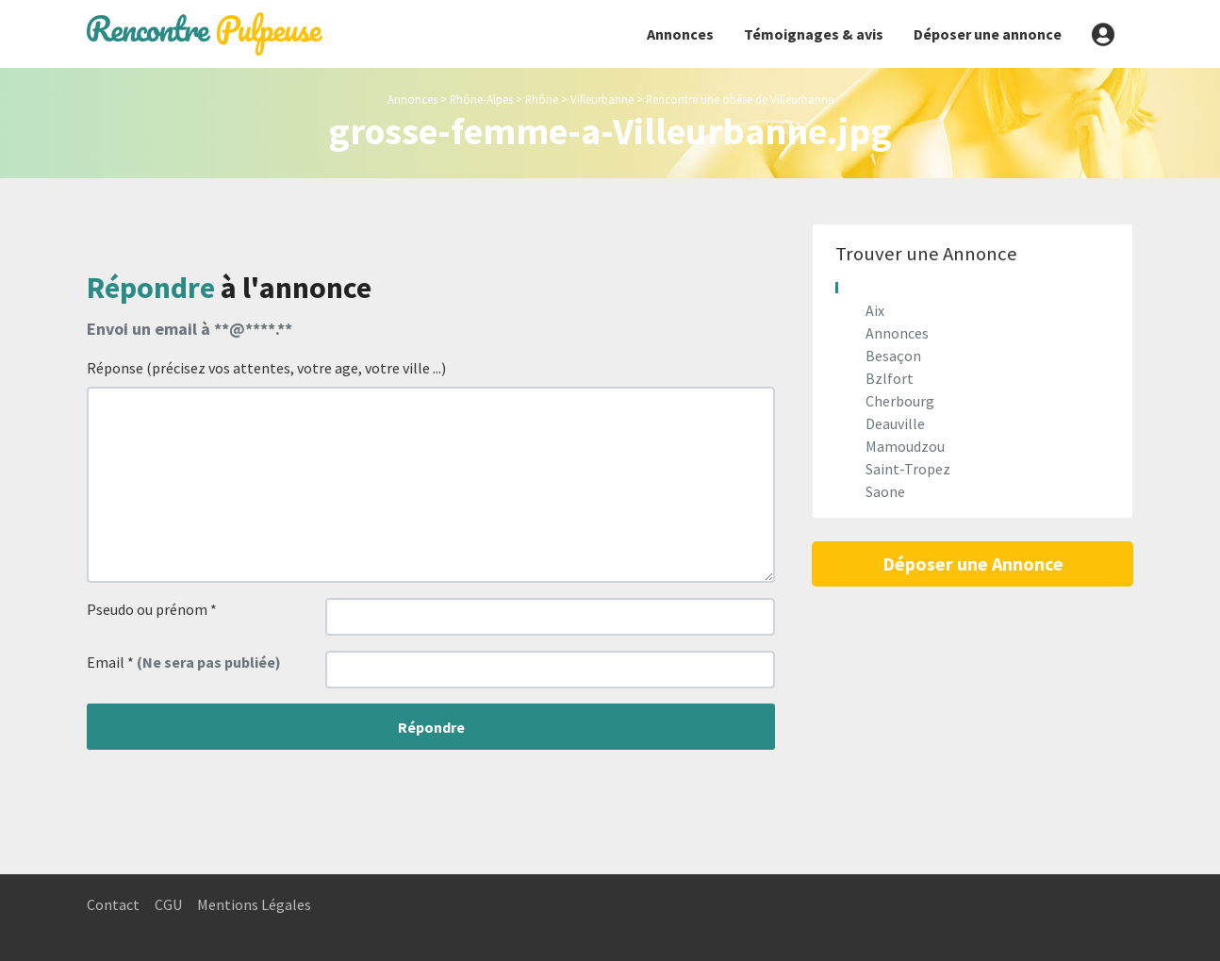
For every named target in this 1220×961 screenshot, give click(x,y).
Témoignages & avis (813, 34)
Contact (113, 904)
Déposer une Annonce (972, 563)
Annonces (680, 34)
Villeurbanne (602, 99)
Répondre (431, 727)
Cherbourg (900, 400)
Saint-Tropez (908, 468)
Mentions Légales (254, 904)
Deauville (895, 423)
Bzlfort (890, 378)
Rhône (541, 99)
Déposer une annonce (988, 34)
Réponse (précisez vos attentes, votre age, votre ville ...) (266, 367)
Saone (885, 491)
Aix (875, 310)
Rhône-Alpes (481, 99)
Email (184, 662)
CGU (168, 904)
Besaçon (893, 355)
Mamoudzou (905, 446)
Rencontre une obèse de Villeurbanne (739, 99)
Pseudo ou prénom (152, 609)
